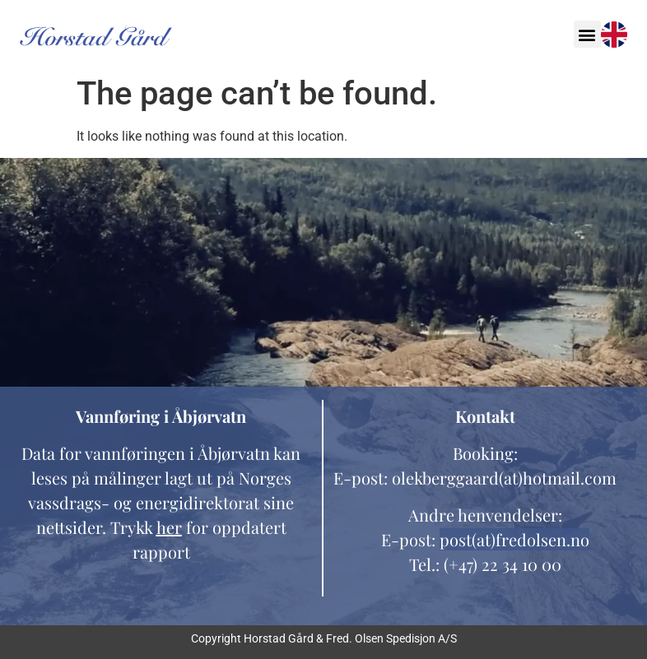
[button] (587, 34)
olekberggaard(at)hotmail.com (504, 477)
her (169, 527)
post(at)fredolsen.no (514, 539)
